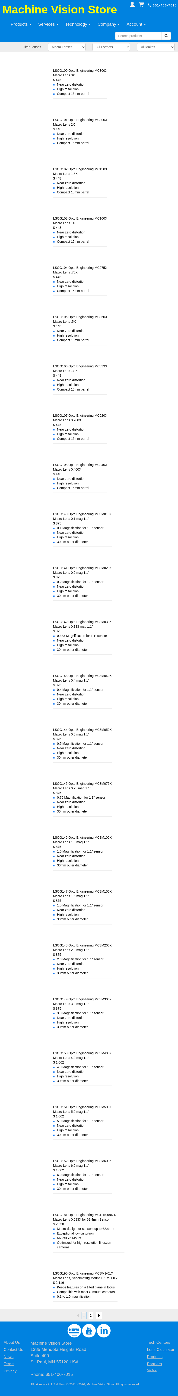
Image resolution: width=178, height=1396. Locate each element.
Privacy (10, 1371)
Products (21, 24)
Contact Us (13, 1349)
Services (48, 24)
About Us (12, 1342)
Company (109, 24)
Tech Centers (158, 1342)
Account (136, 24)
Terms (9, 1364)
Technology (78, 24)
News (9, 1357)
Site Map (152, 1370)
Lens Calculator (160, 1349)
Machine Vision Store (59, 9)
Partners (154, 1364)
